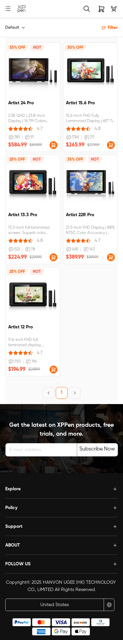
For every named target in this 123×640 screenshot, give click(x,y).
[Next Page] (75, 393)
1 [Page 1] (61, 392)
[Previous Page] (48, 393)
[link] (22, 9)
